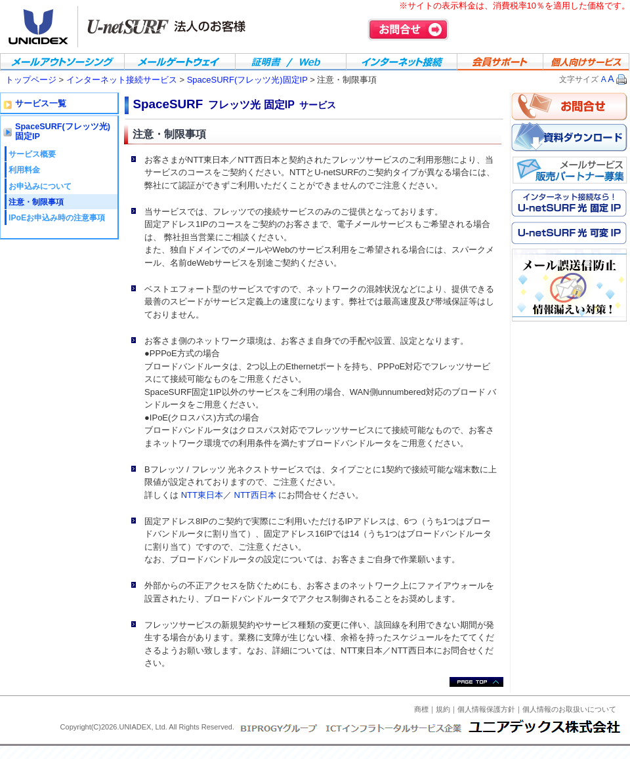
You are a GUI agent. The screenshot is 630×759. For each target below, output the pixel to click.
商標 (421, 709)
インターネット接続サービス (123, 80)
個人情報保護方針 (486, 709)
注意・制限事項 (36, 202)
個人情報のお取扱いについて (569, 709)
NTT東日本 (202, 495)
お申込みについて (40, 186)
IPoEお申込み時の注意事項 (57, 217)
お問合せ (408, 29)
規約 (443, 709)
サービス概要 (32, 154)
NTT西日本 (255, 495)
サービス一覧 (40, 103)
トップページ (30, 80)
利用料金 (24, 169)
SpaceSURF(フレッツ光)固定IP (247, 80)
